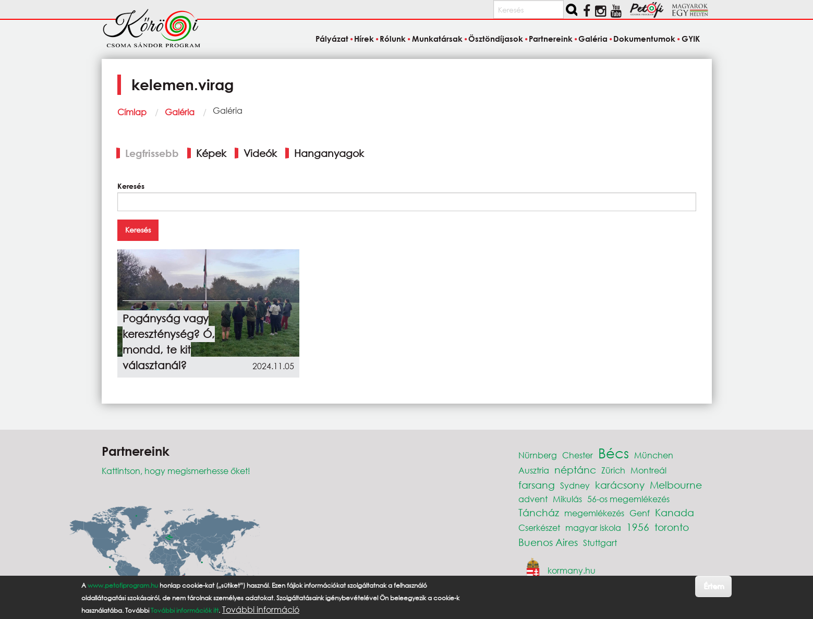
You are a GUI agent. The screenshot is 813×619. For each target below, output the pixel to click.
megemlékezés (594, 512)
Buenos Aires (548, 542)
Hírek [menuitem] (364, 38)
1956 (637, 527)
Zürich (613, 470)
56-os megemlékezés (628, 498)
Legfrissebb (152, 153)
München (653, 455)
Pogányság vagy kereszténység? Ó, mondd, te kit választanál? (169, 341)
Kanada (674, 512)
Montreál (648, 470)
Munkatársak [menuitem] (437, 38)
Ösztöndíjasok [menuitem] (495, 38)
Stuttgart (600, 542)
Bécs (613, 452)
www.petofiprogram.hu (123, 585)
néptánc (575, 470)
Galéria (180, 111)
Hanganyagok (329, 153)
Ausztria (533, 470)
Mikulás (567, 498)
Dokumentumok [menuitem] (644, 38)
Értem (713, 586)
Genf (639, 512)
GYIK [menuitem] (691, 38)
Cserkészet (539, 527)
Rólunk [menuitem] (393, 38)
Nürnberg (537, 455)
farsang (536, 485)
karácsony (620, 485)
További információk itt (185, 610)
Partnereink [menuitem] (551, 38)
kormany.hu (572, 569)
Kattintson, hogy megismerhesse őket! (176, 470)
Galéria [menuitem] (593, 38)
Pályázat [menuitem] (332, 38)
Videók (260, 153)
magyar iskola (593, 527)
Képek (211, 153)
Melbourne (676, 485)
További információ (260, 609)
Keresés (130, 185)
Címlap (132, 111)
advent (533, 498)
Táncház (538, 512)
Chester (577, 455)
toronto (671, 527)
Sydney (575, 485)
